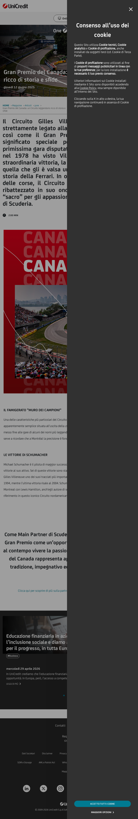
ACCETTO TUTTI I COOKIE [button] (102, 803)
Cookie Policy (88, 88)
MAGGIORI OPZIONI (101, 812)
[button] (131, 9)
